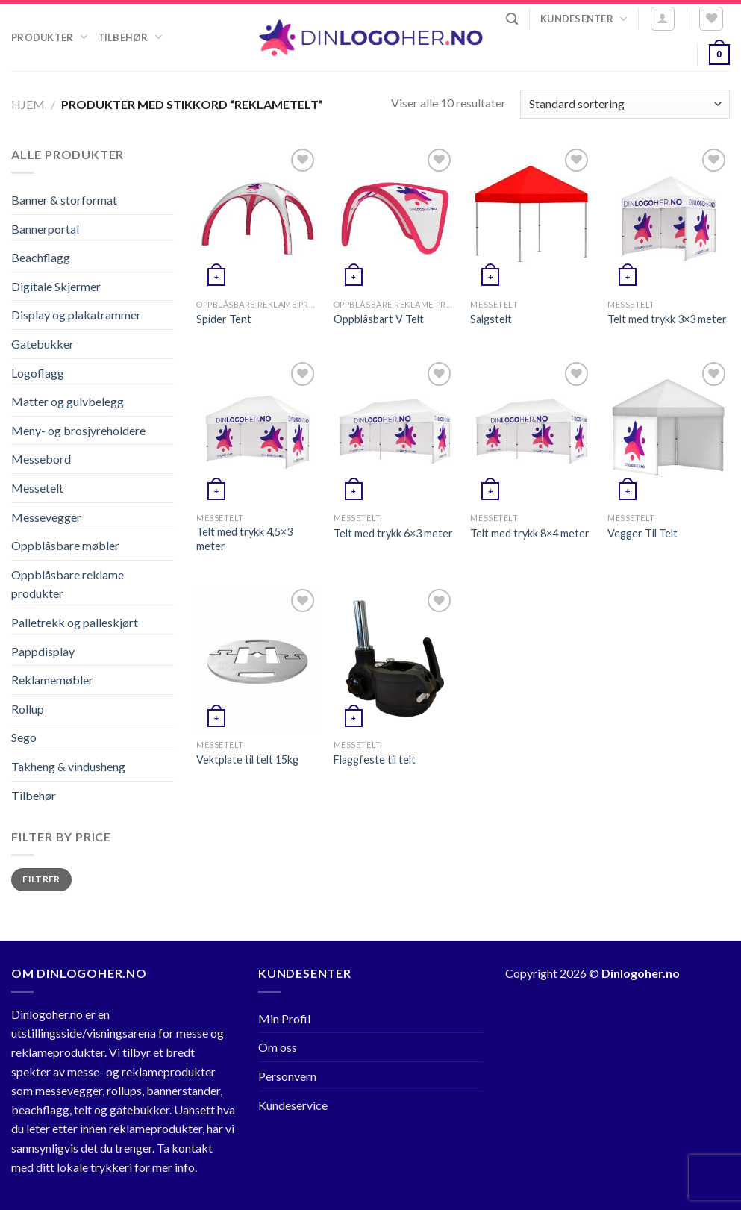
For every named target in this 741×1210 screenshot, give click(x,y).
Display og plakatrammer (76, 315)
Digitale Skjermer (56, 286)
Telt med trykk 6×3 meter (393, 533)
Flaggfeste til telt (375, 759)
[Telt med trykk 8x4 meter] (531, 431)
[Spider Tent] (257, 218)
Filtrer (41, 879)
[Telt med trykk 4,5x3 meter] (257, 431)
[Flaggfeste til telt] (395, 658)
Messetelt (37, 488)
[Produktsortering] (625, 104)
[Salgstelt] (531, 218)
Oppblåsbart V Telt (379, 319)
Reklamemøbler (52, 680)
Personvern (287, 1076)
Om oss (277, 1047)
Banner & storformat (64, 200)
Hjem (28, 104)
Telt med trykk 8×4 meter (530, 533)
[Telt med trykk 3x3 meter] (668, 218)
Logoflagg (37, 373)
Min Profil (284, 1018)
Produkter (49, 37)
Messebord (41, 459)
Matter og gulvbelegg (67, 401)
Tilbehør (130, 37)
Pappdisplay (43, 651)
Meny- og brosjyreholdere (78, 430)
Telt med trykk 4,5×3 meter (244, 539)
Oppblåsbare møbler (65, 545)
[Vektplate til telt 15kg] (257, 658)
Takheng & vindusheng (68, 766)
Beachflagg (40, 257)
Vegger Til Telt (642, 533)
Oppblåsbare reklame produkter (67, 584)
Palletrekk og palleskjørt (74, 622)
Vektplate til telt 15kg (247, 759)
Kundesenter (583, 19)
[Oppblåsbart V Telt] (395, 218)
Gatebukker (42, 344)
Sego (24, 737)
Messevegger (46, 517)
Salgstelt (491, 319)
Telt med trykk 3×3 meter (667, 319)
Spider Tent (223, 319)
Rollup (27, 709)
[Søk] (512, 19)
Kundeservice (293, 1105)
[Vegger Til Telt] (668, 431)
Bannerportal (45, 229)
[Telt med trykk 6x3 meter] (395, 431)
